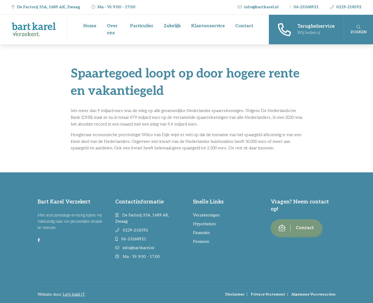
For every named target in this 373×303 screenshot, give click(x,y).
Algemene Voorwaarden (313, 294)
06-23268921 (305, 7)
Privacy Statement (268, 294)
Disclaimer (235, 294)
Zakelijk (172, 26)
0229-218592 (345, 7)
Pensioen (201, 241)
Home (89, 26)
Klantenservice (208, 26)
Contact (244, 26)
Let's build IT (74, 294)
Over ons (112, 29)
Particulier (141, 26)
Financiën (201, 232)
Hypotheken (204, 224)
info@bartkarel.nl (258, 7)
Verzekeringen (206, 215)
